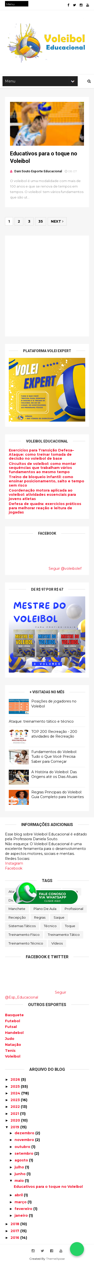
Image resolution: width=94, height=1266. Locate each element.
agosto (22, 1161)
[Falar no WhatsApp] (77, 1249)
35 (40, 222)
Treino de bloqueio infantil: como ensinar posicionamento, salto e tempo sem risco (46, 482)
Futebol (12, 1022)
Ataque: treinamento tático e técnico (41, 722)
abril (19, 1196)
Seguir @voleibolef (65, 570)
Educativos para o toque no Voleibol (48, 1187)
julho (20, 1168)
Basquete (14, 1016)
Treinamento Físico (24, 936)
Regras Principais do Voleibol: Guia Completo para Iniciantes (57, 795)
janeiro (22, 1216)
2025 (16, 1087)
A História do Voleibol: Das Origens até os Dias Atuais (54, 775)
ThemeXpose (55, 1260)
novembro (25, 1141)
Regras (39, 918)
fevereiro (24, 1209)
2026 (16, 1080)
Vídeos (57, 944)
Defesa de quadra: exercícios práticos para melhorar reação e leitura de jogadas (45, 509)
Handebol (14, 1033)
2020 (16, 1121)
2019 (15, 1128)
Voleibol (12, 1057)
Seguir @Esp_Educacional (35, 996)
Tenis (10, 1051)
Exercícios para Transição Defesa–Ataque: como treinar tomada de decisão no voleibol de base (41, 455)
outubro (23, 1147)
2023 (16, 1101)
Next (57, 222)
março (21, 1203)
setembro (24, 1154)
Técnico (50, 927)
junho (21, 1175)
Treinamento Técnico (26, 944)
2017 (15, 1232)
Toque (70, 927)
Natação (13, 1045)
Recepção (17, 918)
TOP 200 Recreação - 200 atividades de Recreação (54, 735)
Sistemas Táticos (22, 927)
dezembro (25, 1134)
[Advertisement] (47, 287)
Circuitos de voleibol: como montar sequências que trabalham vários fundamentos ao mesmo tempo (42, 468)
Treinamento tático (64, 936)
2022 (16, 1107)
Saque (59, 918)
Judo (9, 1039)
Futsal (11, 1027)
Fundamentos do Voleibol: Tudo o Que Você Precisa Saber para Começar (54, 758)
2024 (16, 1094)
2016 (15, 1238)
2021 (15, 1114)
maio (20, 1181)
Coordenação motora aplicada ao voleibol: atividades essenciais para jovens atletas (42, 495)
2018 (15, 1225)
